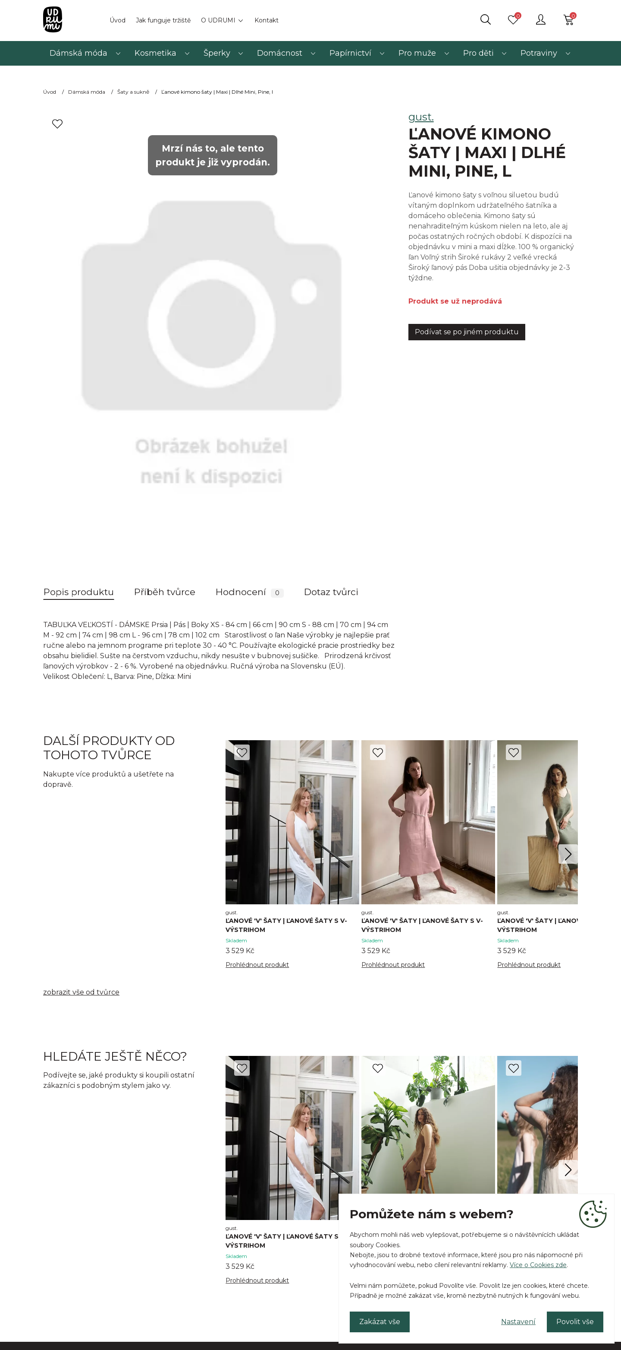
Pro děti (478, 53)
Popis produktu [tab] (79, 591)
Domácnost (279, 53)
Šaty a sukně (133, 92)
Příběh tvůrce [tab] (164, 591)
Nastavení (518, 1322)
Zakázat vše (379, 1322)
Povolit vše (575, 1322)
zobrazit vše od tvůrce (81, 992)
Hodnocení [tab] (250, 592)
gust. (421, 117)
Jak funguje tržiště (163, 20)
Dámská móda (78, 53)
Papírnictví (350, 53)
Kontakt (266, 20)
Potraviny (539, 53)
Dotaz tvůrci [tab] (331, 591)
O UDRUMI (218, 20)
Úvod (117, 20)
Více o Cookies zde (538, 1265)
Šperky (217, 53)
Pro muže (417, 53)
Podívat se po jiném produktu (467, 332)
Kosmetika (155, 53)
